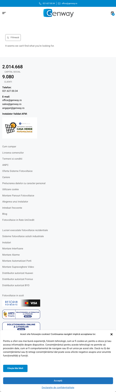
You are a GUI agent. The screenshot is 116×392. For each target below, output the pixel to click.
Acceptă (58, 380)
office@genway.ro (12, 100)
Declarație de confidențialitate (58, 387)
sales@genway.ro (11, 104)
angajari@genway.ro (13, 108)
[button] (111, 334)
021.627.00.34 (10, 91)
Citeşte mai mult (15, 368)
